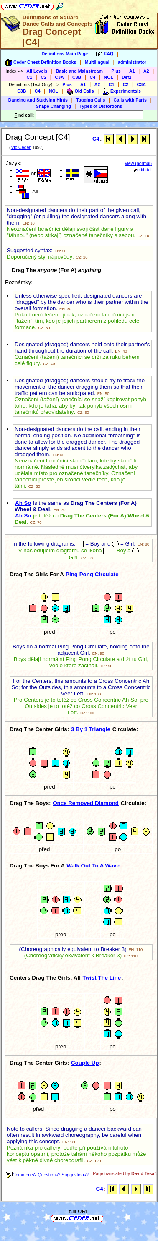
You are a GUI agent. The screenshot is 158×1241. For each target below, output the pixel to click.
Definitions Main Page (64, 53)
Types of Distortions (100, 106)
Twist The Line (102, 978)
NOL (109, 77)
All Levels (36, 70)
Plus (116, 70)
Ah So (23, 503)
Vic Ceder (21, 147)
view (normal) (138, 163)
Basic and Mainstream (79, 70)
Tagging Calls (90, 99)
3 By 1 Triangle (90, 729)
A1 (132, 70)
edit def (143, 169)
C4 (93, 77)
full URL (79, 1211)
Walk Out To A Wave (93, 865)
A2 (146, 70)
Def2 (126, 77)
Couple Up (85, 1063)
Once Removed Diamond (86, 803)
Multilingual (97, 62)
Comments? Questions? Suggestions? (47, 1174)
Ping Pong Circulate (92, 574)
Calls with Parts (130, 99)
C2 (43, 77)
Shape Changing (53, 106)
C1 (30, 77)
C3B (76, 77)
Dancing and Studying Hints (38, 99)
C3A (59, 77)
